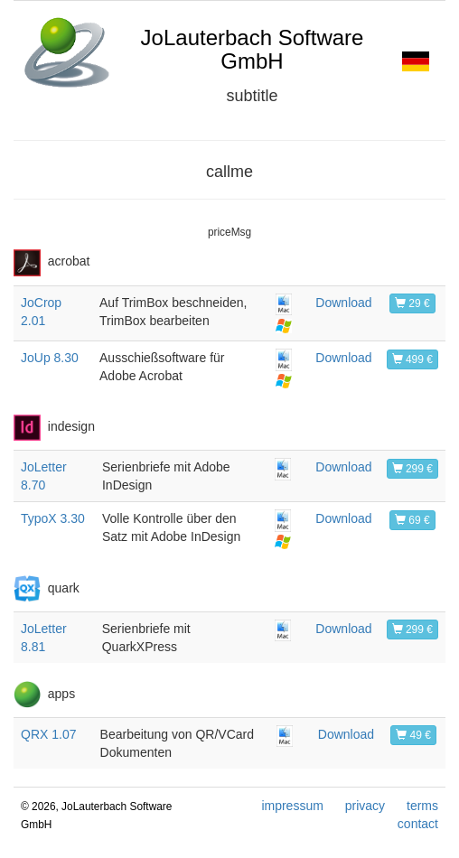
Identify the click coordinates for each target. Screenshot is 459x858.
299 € (412, 468)
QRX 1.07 (48, 734)
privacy (365, 805)
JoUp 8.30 (50, 357)
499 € (412, 359)
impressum (292, 805)
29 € (412, 303)
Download (343, 302)
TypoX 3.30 (53, 518)
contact (418, 823)
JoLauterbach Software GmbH (252, 49)
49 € (413, 735)
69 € (412, 520)
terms (422, 805)
